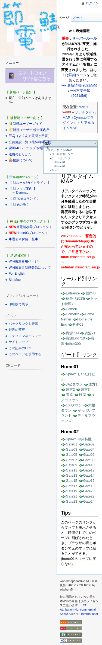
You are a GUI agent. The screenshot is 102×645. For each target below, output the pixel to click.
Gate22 (89, 496)
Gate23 (71, 501)
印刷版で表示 (18, 304)
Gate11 (71, 470)
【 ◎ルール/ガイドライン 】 (30, 183)
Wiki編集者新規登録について (30, 267)
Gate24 (89, 501)
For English (17, 273)
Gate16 (89, 481)
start (82, 107)
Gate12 (89, 470)
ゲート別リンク (60, 158)
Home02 (60, 166)
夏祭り (91, 293)
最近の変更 (17, 330)
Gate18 (89, 486)
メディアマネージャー (25, 336)
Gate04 (89, 449)
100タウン (74, 405)
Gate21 (71, 496)
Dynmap (22, 192)
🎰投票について (20, 160)
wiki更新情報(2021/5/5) (79, 85)
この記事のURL (20, 348)
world (67, 112)
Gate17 (71, 486)
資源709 (72, 333)
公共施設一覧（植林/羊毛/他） (31, 142)
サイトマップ (18, 342)
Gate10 (89, 465)
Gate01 (71, 444)
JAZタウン (74, 384)
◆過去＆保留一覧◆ (23, 239)
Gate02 (89, 444)
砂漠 (82, 395)
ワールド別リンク (62, 154)
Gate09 (71, 465)
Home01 (60, 162)
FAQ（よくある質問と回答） (30, 136)
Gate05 (71, 455)
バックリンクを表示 (23, 324)
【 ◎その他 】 (19, 205)
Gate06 (89, 455)
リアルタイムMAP (59, 150)
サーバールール (84, 38)
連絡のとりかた (20, 154)
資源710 (91, 333)
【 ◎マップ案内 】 (23, 189)
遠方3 (85, 389)
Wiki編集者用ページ (23, 261)
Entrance (73, 293)
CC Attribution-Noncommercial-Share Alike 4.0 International (79, 609)
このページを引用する (25, 354)
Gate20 (89, 491)
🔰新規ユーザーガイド (25, 124)
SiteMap (15, 280)
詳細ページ (77, 75)
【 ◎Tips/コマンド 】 (24, 198)
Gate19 (71, 491)
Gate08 (89, 460)
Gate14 (89, 475)
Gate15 (71, 481)
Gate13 (71, 475)
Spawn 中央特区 (79, 439)
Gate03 (71, 449)
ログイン (92, 3)
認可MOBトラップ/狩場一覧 (29, 148)
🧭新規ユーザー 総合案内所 (29, 130)
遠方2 (70, 389)
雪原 (69, 395)
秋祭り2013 (75, 298)
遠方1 (92, 384)
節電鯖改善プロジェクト (34, 227)
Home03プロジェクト (32, 233)
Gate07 (71, 460)
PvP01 (78, 324)
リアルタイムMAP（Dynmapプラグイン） (79, 117)
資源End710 (75, 338)
